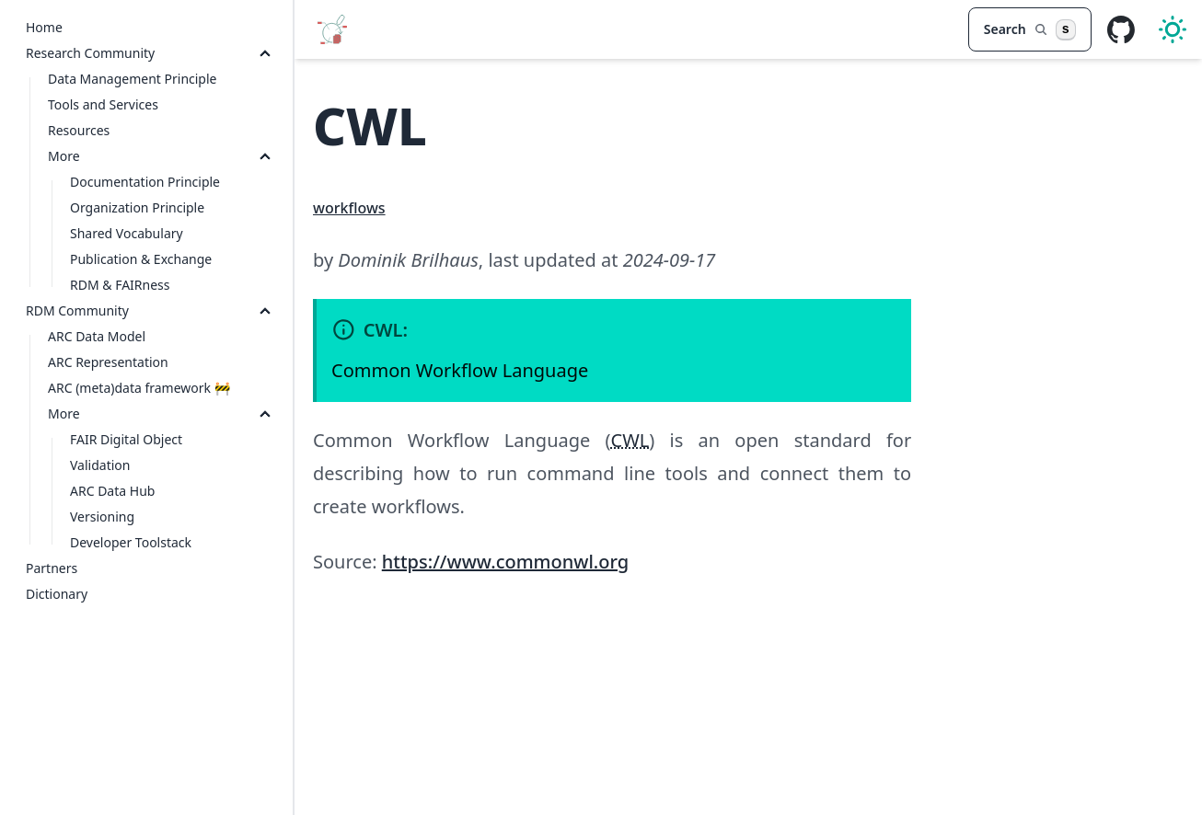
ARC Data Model (96, 336)
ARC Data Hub (112, 490)
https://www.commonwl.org (505, 561)
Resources (79, 130)
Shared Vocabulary (126, 233)
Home (44, 27)
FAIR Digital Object (126, 439)
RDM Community (77, 310)
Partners (51, 568)
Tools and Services (103, 104)
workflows (349, 208)
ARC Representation (108, 362)
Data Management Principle (132, 78)
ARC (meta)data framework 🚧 (139, 387)
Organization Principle (137, 207)
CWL (630, 440)
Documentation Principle (145, 181)
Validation (100, 465)
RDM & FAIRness (120, 284)
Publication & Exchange (141, 259)
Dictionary (56, 594)
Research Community (90, 53)
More (64, 156)
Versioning (102, 516)
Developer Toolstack (130, 542)
